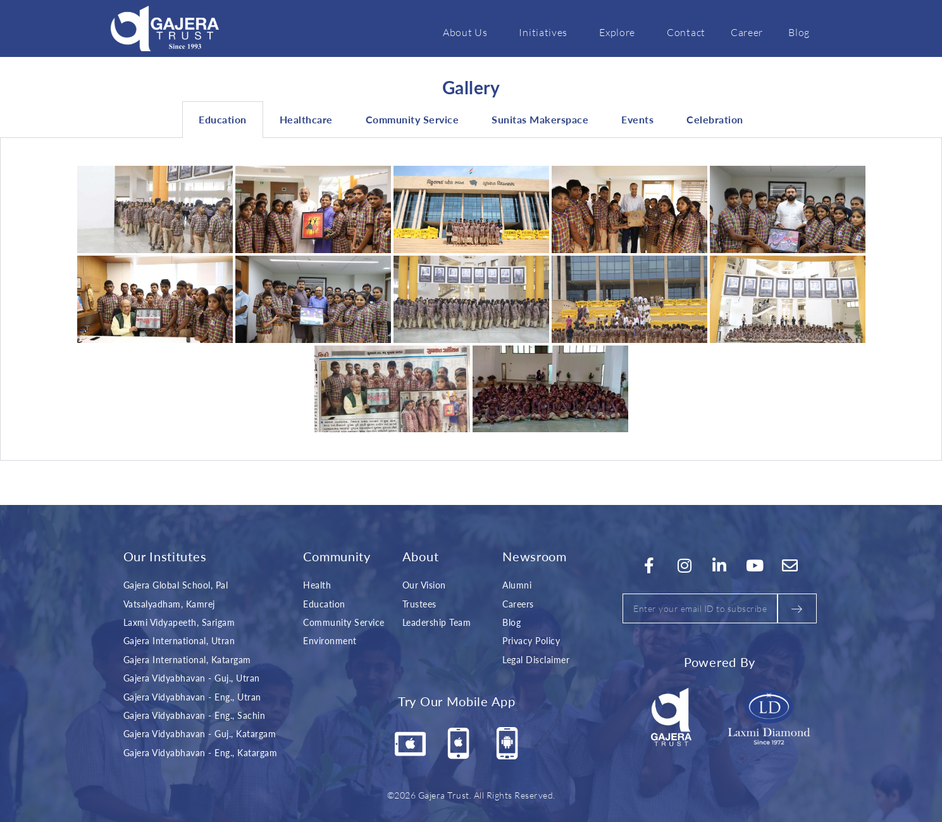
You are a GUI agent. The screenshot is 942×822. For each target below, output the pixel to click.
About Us (468, 31)
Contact (686, 31)
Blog (799, 31)
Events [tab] (637, 119)
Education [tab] (223, 119)
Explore (620, 31)
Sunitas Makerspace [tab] (540, 119)
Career (747, 31)
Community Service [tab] (412, 119)
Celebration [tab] (714, 119)
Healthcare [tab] (306, 119)
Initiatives (546, 31)
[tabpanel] (471, 299)
